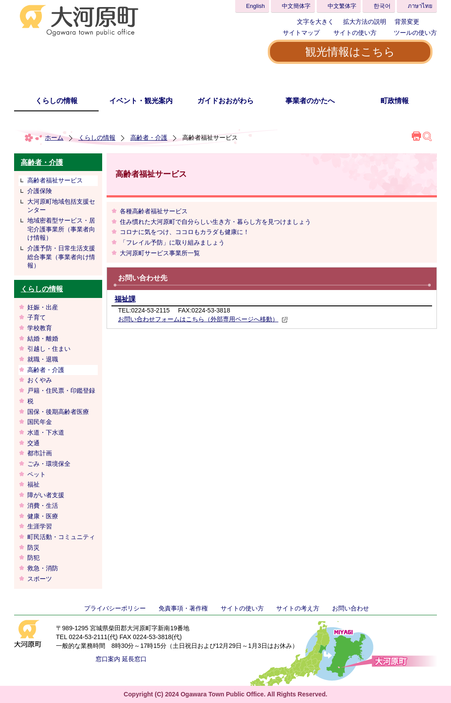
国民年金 (39, 421)
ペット (36, 474)
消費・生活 (42, 505)
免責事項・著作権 (183, 608)
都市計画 (39, 453)
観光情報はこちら (350, 51)
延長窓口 (134, 658)
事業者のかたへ (310, 100)
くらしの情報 (56, 100)
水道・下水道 (45, 432)
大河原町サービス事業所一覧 (160, 253)
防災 (33, 547)
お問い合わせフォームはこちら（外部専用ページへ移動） (203, 319)
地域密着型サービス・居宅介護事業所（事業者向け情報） (61, 229)
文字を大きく (315, 21)
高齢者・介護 (148, 137)
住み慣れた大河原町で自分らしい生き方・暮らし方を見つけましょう (215, 221)
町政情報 (395, 100)
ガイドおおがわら (225, 100)
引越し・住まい (48, 348)
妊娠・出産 (42, 307)
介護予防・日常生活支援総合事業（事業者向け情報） (61, 257)
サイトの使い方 (355, 32)
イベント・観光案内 (141, 100)
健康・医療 (42, 516)
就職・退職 (42, 359)
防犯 (33, 557)
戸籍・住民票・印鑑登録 (61, 390)
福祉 (33, 484)
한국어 (382, 6)
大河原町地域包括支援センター (61, 206)
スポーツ (39, 578)
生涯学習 (39, 526)
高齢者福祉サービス (55, 180)
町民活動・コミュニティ (61, 536)
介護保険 (39, 190)
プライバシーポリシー (115, 608)
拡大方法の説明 (364, 21)
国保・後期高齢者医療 (58, 411)
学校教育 (39, 327)
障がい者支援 (45, 494)
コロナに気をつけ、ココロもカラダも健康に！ (184, 231)
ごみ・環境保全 (48, 463)
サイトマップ (301, 32)
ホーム (54, 137)
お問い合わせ (350, 608)
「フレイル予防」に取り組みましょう (172, 242)
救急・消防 (42, 568)
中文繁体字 (342, 6)
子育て (36, 317)
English (255, 6)
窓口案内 (108, 658)
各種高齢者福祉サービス (154, 211)
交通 (33, 442)
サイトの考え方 (297, 608)
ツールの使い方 (415, 32)
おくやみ (39, 379)
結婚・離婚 (42, 338)
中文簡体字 (296, 6)
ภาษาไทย (420, 6)
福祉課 (125, 299)
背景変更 (407, 21)
